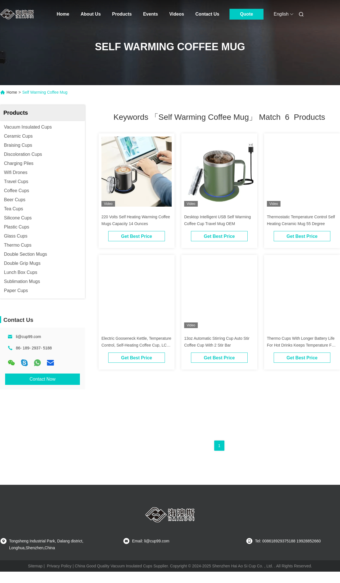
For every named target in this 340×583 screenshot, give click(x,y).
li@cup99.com (28, 336)
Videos (176, 14)
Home (63, 14)
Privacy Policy (59, 566)
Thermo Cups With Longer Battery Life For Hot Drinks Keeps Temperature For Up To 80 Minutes (301, 345)
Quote (246, 14)
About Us (90, 14)
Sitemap (35, 566)
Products (122, 14)
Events (150, 14)
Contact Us (207, 14)
